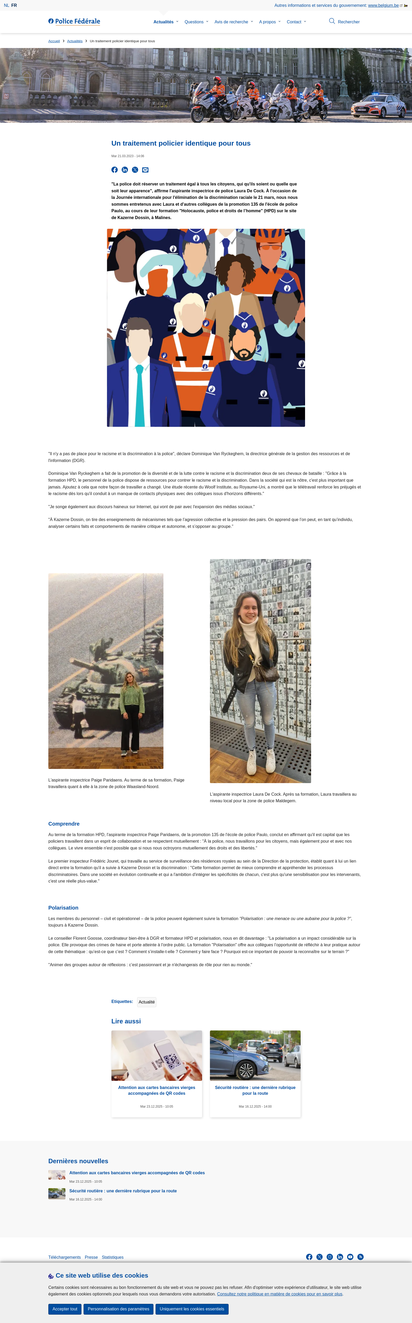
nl (6, 5)
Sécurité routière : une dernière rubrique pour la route (123, 1189)
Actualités (163, 22)
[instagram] (330, 1255)
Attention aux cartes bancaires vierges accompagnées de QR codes (137, 1172)
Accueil (54, 41)
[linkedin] (340, 1255)
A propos (267, 22)
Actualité (147, 1001)
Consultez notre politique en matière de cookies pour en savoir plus (279, 1294)
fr (14, 5)
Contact (294, 22)
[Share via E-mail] (145, 170)
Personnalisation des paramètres (118, 1309)
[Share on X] (135, 170)
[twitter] (319, 1255)
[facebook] (309, 1255)
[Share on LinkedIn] (125, 170)
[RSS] (360, 1255)
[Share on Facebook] (114, 170)
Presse (91, 1256)
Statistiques (112, 1256)
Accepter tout (65, 1309)
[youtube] (350, 1255)
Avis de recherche (231, 22)
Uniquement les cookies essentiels (192, 1309)
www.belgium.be (383, 5)
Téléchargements (64, 1256)
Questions (194, 22)
